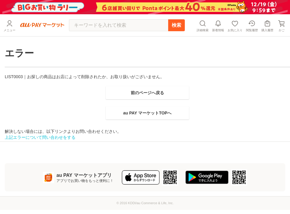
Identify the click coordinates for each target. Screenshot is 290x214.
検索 (176, 25)
